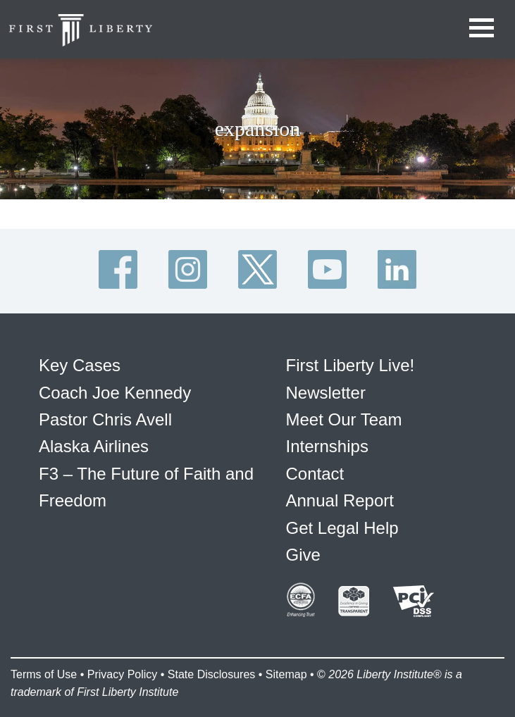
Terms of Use (44, 674)
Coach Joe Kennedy (115, 392)
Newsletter (326, 392)
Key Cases (79, 365)
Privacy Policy (122, 674)
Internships (327, 446)
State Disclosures (212, 674)
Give (303, 554)
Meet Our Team (344, 419)
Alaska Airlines (94, 446)
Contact (315, 473)
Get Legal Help (342, 527)
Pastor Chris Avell (105, 419)
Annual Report (340, 500)
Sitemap (286, 674)
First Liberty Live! (350, 365)
